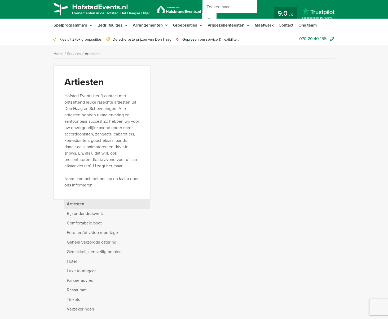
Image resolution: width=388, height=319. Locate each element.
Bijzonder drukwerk (269, 79)
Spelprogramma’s (70, 25)
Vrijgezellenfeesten (226, 25)
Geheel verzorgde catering (276, 108)
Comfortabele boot (268, 89)
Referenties (119, 286)
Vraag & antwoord (124, 273)
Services (74, 54)
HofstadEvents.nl (110, 9)
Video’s (60, 305)
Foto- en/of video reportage (276, 99)
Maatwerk (264, 25)
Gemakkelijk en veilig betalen (278, 118)
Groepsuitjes (185, 25)
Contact (286, 25)
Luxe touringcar (265, 137)
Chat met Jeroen (237, 222)
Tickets (257, 166)
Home (58, 54)
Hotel (256, 127)
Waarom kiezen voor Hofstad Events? (84, 234)
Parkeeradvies (264, 146)
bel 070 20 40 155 (289, 222)
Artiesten (92, 54)
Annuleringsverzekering (73, 273)
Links (114, 305)
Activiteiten (63, 292)
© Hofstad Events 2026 (241, 264)
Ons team (307, 25)
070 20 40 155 (313, 39)
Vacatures (118, 292)
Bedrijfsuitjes (110, 25)
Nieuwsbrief (119, 279)
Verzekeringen (264, 175)
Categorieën (64, 279)
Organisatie (63, 286)
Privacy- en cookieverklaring (77, 267)
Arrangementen (148, 25)
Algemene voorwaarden (129, 267)
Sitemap (116, 298)
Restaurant (261, 156)
